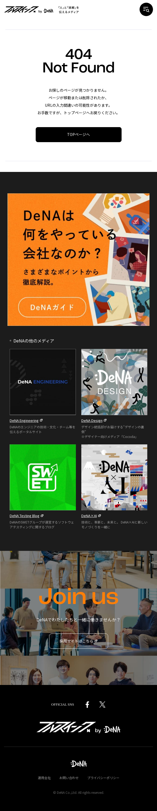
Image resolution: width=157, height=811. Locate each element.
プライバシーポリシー (103, 777)
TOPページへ (78, 134)
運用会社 (44, 777)
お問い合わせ (69, 777)
